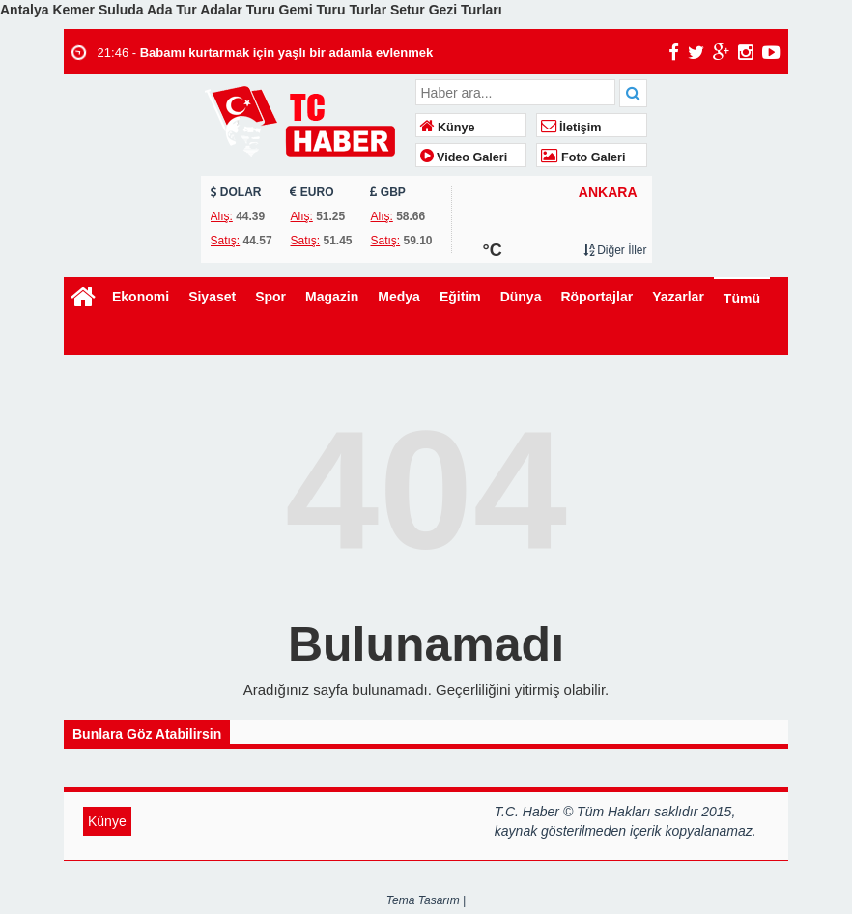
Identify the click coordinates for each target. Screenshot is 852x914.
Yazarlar (678, 296)
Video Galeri (464, 157)
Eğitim (460, 296)
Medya (399, 296)
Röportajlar (596, 296)
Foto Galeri (583, 157)
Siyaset (212, 296)
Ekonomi (140, 296)
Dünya (521, 296)
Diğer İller (615, 250)
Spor (270, 296)
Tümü (742, 298)
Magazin (331, 296)
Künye (447, 127)
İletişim (571, 127)
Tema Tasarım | (426, 900)
